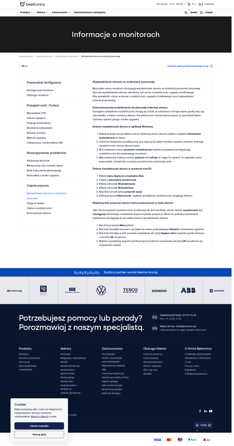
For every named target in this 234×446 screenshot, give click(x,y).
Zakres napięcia (36, 118)
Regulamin (190, 370)
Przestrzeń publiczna (113, 373)
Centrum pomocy (152, 354)
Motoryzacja (67, 377)
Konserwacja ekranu (39, 213)
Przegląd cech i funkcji (43, 105)
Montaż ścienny (36, 133)
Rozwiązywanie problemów (46, 152)
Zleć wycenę (161, 4)
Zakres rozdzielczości (39, 208)
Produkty (25, 12)
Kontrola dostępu (111, 393)
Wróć (24, 66)
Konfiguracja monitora (40, 90)
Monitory (24, 354)
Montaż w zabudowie (39, 128)
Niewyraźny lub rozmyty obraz (45, 165)
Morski (64, 362)
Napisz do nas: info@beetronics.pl (178, 326)
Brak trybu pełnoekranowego (44, 170)
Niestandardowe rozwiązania (89, 12)
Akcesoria (24, 362)
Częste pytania (38, 185)
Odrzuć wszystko (39, 426)
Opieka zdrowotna (70, 393)
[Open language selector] (192, 4)
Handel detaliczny (70, 366)
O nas (171, 4)
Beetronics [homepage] (32, 4)
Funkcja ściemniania (39, 123)
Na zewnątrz (108, 354)
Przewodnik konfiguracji (44, 82)
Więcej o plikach (39, 416)
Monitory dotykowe (29, 358)
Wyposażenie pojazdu (113, 365)
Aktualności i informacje (198, 358)
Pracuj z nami (192, 366)
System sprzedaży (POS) (115, 377)
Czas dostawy (150, 358)
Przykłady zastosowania (198, 354)
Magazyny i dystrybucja (73, 358)
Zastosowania (59, 12)
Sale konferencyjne (112, 385)
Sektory (41, 12)
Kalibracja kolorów (38, 160)
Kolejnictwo (66, 381)
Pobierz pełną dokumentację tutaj (187, 66)
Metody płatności (152, 362)
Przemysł (65, 354)
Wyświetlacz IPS (36, 113)
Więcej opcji (39, 434)
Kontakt (179, 4)
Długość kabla (35, 203)
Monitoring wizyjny (112, 389)
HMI (104, 369)
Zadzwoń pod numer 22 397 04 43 (178, 315)
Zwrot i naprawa (152, 366)
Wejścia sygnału (36, 137)
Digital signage (110, 381)
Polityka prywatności (196, 374)
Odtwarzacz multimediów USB (45, 142)
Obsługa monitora (38, 95)
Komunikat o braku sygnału (43, 175)
